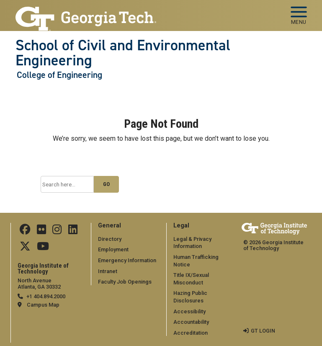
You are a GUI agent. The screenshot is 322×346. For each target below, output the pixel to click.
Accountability (191, 322)
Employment (113, 249)
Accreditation (190, 333)
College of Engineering (59, 75)
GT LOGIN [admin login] (263, 331)
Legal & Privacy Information (192, 243)
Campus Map (43, 305)
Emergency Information (127, 260)
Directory (109, 239)
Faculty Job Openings (125, 282)
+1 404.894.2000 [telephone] (45, 296)
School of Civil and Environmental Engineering (122, 53)
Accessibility (189, 311)
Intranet (107, 271)
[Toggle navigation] (299, 12)
